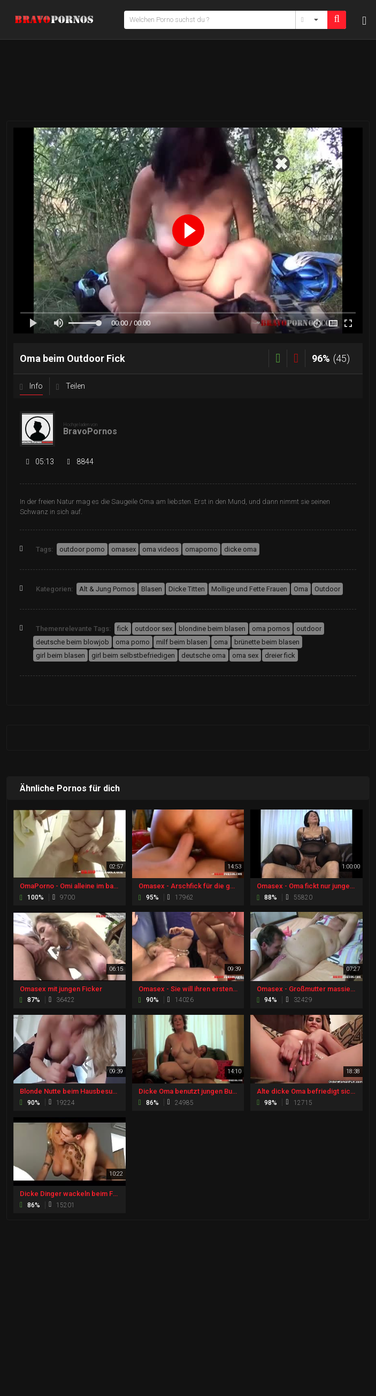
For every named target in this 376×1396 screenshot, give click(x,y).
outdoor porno (82, 549)
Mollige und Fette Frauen (249, 589)
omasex (123, 549)
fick (122, 629)
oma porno (133, 642)
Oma (301, 589)
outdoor (308, 629)
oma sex (245, 655)
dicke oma (240, 549)
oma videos (160, 549)
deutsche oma (203, 655)
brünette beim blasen (267, 642)
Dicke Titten (186, 589)
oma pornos (271, 629)
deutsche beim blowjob (72, 642)
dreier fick (280, 655)
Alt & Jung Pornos (107, 589)
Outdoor (327, 589)
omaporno (201, 549)
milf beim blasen (182, 642)
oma (221, 642)
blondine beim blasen (212, 629)
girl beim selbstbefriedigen (133, 655)
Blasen (151, 589)
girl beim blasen (60, 655)
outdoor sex (153, 629)
